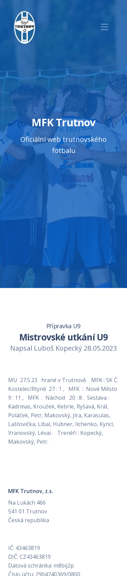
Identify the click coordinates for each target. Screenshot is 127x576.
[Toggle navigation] (104, 27)
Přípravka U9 (63, 326)
